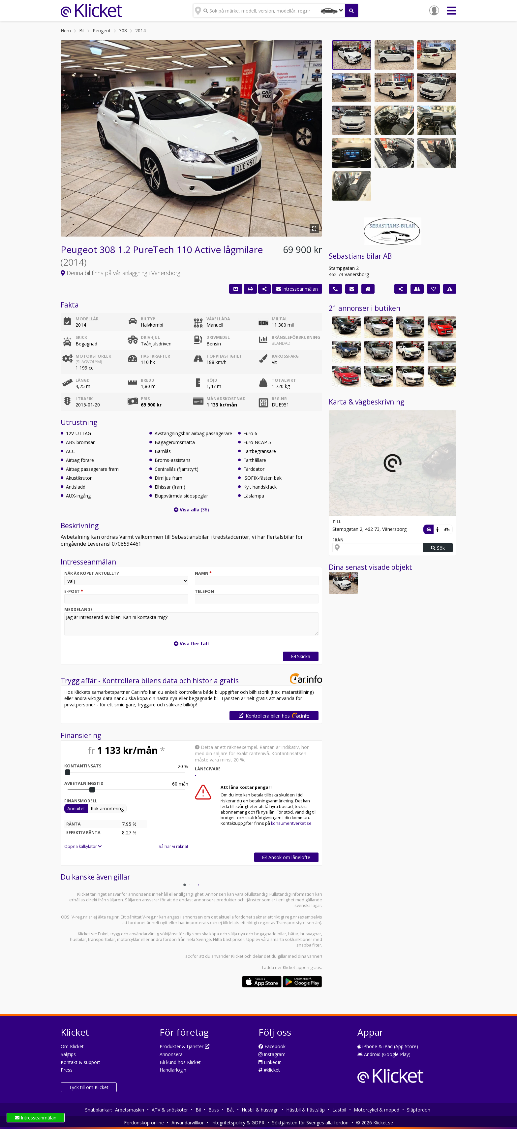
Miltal (280, 319)
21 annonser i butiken (364, 308)
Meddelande (78, 609)
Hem (66, 30)
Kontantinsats (82, 766)
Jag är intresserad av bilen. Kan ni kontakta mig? (191, 623)
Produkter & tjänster (184, 1046)
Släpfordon (418, 1110)
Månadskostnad (226, 399)
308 (123, 30)
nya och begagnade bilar (262, 934)
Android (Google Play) (384, 1054)
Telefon (204, 591)
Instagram (272, 1054)
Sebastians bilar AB (360, 256)
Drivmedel (218, 337)
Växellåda (218, 319)
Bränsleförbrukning (295, 340)
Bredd (147, 380)
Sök (438, 548)
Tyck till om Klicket (88, 1087)
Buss (213, 1110)
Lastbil (339, 1110)
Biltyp (148, 319)
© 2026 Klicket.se (374, 1122)
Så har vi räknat (173, 846)
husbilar (78, 939)
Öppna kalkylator (83, 846)
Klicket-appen (296, 967)
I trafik (84, 399)
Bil (81, 30)
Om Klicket (72, 1046)
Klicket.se (87, 934)
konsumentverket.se (291, 823)
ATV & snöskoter (170, 1110)
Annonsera (171, 1054)
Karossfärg (285, 356)
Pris (145, 399)
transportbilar (101, 939)
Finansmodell (80, 801)
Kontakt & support (80, 1062)
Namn (203, 573)
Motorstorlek (99, 359)
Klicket (237, 956)
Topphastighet (224, 356)
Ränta (73, 824)
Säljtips (68, 1054)
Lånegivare (208, 769)
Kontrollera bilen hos (274, 716)
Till (336, 522)
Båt (230, 1110)
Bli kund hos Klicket (180, 1062)
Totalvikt (284, 380)
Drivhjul (150, 337)
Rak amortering (107, 808)
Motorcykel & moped (376, 1110)
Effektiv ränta (83, 832)
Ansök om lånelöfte (286, 857)
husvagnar (310, 934)
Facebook (272, 1046)
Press (67, 1070)
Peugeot (102, 30)
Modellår (87, 319)
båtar (293, 934)
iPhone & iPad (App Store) (387, 1046)
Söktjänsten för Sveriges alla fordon (310, 1122)
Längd (83, 380)
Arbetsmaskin (129, 1110)
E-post (73, 591)
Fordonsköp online (144, 1122)
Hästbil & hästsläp (305, 1110)
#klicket (269, 1070)
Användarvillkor (187, 1122)
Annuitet (76, 808)
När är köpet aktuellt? (91, 573)
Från (338, 540)
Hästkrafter (155, 356)
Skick (81, 337)
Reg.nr (279, 399)
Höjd (211, 380)
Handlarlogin (173, 1070)
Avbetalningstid (84, 783)
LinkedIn (270, 1062)
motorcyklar (128, 939)
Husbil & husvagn (260, 1110)
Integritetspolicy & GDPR (237, 1122)
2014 (140, 30)
